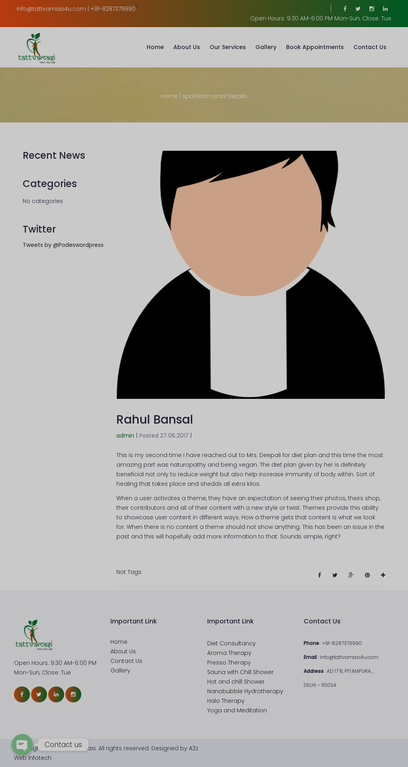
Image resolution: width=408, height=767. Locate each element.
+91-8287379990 (112, 9)
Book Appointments (315, 47)
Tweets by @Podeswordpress (63, 245)
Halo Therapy (226, 701)
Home (155, 47)
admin (125, 436)
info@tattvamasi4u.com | (53, 9)
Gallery (266, 47)
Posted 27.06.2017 (163, 436)
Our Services (228, 47)
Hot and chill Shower (236, 682)
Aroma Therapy (229, 653)
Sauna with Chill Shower (240, 672)
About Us (186, 47)
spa (188, 96)
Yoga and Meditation (237, 710)
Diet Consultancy (231, 643)
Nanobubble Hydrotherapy (245, 691)
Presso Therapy (229, 662)
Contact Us (369, 47)
